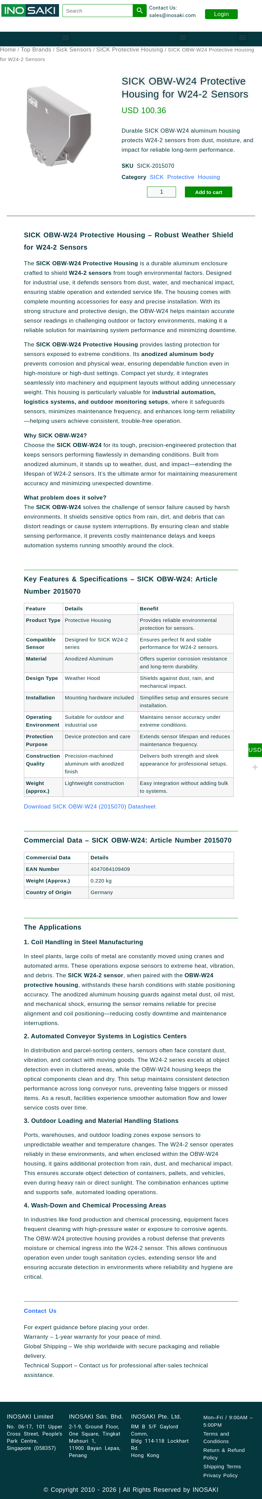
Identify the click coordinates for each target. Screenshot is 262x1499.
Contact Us (40, 1311)
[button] (65, 37)
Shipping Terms (222, 1466)
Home (8, 49)
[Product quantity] (161, 192)
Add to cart (208, 192)
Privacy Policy (220, 1475)
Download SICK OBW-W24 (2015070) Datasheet (90, 806)
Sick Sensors (73, 49)
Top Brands (36, 49)
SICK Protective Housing (129, 49)
